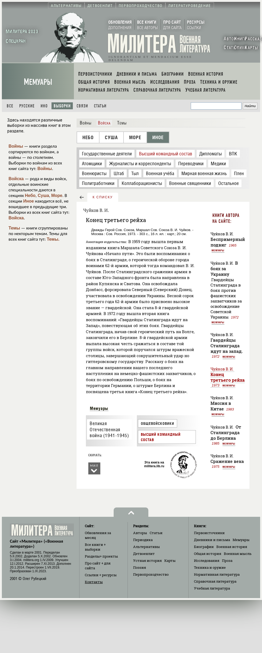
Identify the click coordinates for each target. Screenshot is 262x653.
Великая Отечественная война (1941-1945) (109, 429)
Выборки (62, 106)
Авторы (140, 532)
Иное (28, 201)
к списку (103, 197)
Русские (27, 106)
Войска (16, 178)
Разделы (101, 556)
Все (10, 106)
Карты (170, 560)
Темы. (53, 239)
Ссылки (101, 575)
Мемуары (38, 82)
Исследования (206, 560)
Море (56, 195)
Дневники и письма (212, 539)
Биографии (204, 546)
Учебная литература (212, 588)
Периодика (143, 539)
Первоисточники (209, 532)
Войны (16, 146)
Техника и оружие (210, 567)
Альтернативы (146, 546)
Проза (227, 560)
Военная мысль (238, 553)
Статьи (100, 106)
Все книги (95, 547)
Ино (44, 106)
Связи (82, 106)
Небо (30, 195)
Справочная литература (215, 581)
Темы (14, 228)
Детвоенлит (144, 553)
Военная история (231, 546)
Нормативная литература (217, 574)
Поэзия (139, 567)
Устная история (147, 560)
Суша (43, 195)
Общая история (207, 553)
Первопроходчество (151, 574)
